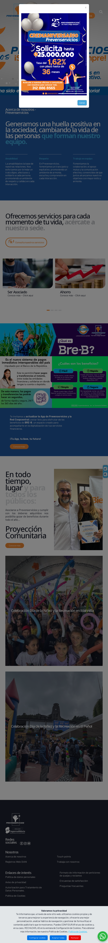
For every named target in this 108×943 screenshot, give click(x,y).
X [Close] (85, 7)
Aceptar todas (58, 938)
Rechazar (75, 938)
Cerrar (82, 102)
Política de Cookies (77, 931)
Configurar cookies (37, 938)
